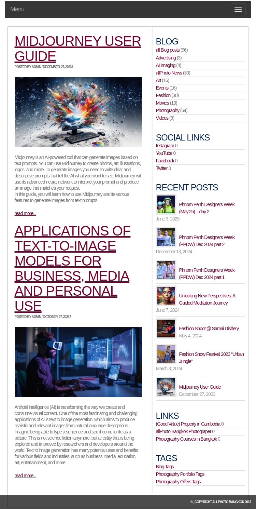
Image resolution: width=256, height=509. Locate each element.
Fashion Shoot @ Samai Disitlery (209, 328)
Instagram (165, 145)
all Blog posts (168, 50)
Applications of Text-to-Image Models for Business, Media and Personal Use (73, 268)
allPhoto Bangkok (228, 502)
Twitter (162, 168)
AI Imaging (165, 65)
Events (162, 88)
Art (158, 80)
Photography (167, 110)
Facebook (165, 160)
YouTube (164, 153)
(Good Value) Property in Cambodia (188, 424)
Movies (162, 103)
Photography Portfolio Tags (180, 474)
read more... (25, 213)
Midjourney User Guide (200, 387)
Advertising (166, 58)
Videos (162, 118)
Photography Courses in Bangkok (186, 439)
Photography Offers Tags (178, 481)
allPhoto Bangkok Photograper (183, 431)
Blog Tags (165, 466)
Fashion (163, 95)
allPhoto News (169, 73)
